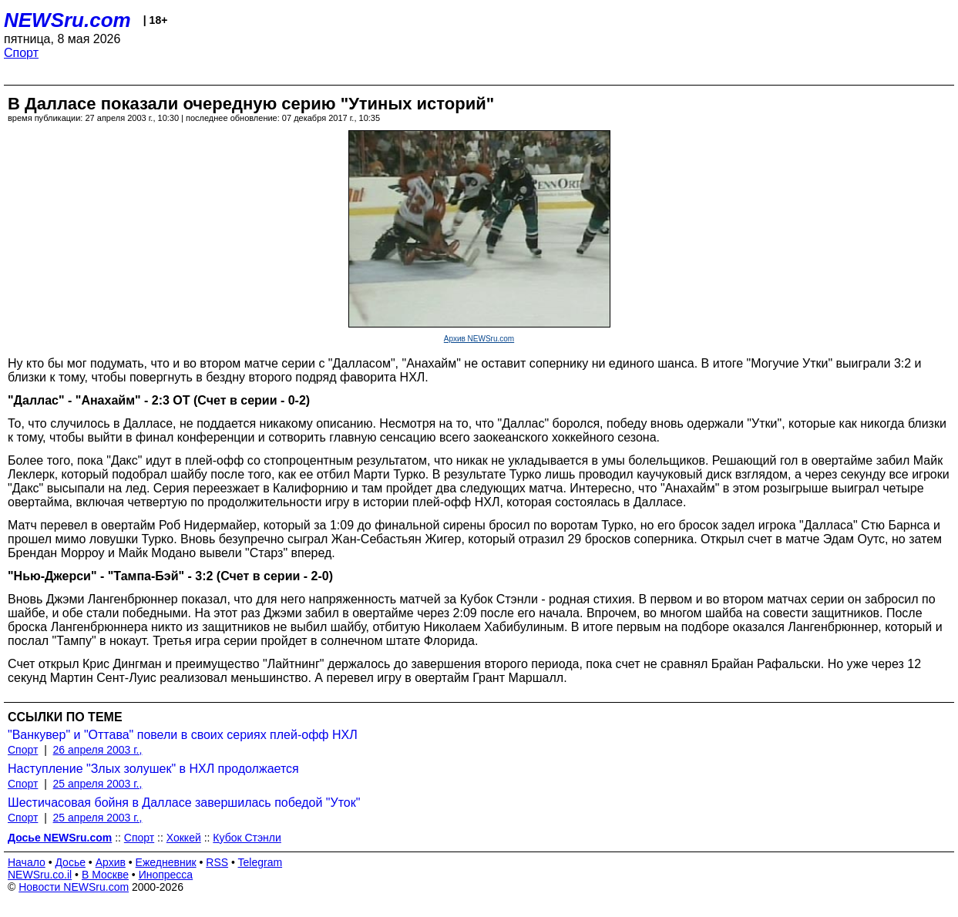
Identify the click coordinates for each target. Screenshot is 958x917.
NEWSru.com (67, 20)
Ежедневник (166, 862)
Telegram (260, 862)
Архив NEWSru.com (479, 338)
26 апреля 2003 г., (98, 750)
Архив (111, 862)
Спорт (21, 52)
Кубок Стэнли (247, 837)
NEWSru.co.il (40, 874)
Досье (70, 862)
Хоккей (183, 837)
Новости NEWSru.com (73, 887)
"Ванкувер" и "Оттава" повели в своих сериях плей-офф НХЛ (183, 734)
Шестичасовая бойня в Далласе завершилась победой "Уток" (184, 802)
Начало (26, 862)
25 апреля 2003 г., (98, 784)
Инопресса (166, 874)
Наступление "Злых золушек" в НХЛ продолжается (153, 768)
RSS (217, 862)
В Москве (105, 874)
